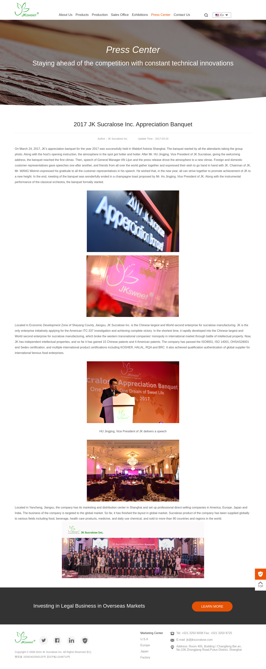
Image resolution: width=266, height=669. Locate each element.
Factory (145, 657)
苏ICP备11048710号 (58, 656)
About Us (65, 15)
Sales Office (120, 15)
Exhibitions (140, 15)
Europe (145, 645)
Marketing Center (151, 633)
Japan (144, 651)
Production (100, 15)
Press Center (160, 15)
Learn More (212, 606)
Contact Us (182, 15)
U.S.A (144, 639)
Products (82, 15)
